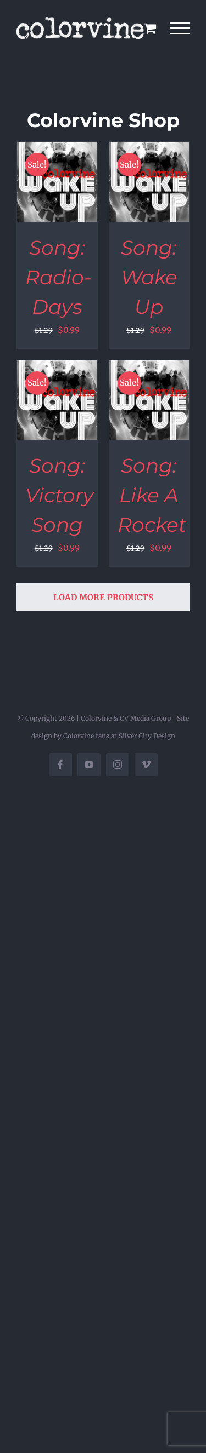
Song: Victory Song (59, 495)
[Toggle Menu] (180, 28)
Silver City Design (147, 736)
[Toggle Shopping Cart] (150, 28)
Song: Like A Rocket (152, 495)
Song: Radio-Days (58, 277)
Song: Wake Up (149, 277)
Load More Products (103, 597)
